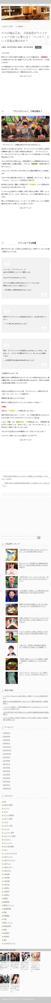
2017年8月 (6, 761)
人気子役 (6, 884)
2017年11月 (7, 750)
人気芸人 (6, 895)
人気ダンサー (7, 867)
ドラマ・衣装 (7, 826)
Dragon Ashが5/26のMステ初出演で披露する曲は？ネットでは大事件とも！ (14, 966)
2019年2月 (6, 733)
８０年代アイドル (9, 943)
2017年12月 (7, 747)
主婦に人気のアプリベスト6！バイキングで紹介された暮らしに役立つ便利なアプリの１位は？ (34, 620)
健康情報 (6, 902)
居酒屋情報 (7, 909)
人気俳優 (6, 874)
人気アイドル (7, 857)
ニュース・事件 (8, 832)
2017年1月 (6, 785)
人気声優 (6, 877)
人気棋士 (6, 888)
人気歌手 (38, 47)
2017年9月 (6, 757)
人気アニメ (7, 864)
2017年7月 (6, 764)
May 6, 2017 (27, 290)
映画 (4, 929)
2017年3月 (6, 778)
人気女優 (6, 881)
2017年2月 (6, 781)
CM (4, 801)
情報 (4, 912)
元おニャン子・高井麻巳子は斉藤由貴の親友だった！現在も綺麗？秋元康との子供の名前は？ (33, 565)
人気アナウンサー (9, 860)
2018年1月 (6, 743)
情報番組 (6, 916)
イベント (6, 808)
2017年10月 (7, 754)
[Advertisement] (25, 91)
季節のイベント (8, 905)
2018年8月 (6, 736)
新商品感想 (7, 926)
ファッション (7, 843)
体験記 (5, 898)
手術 (4, 919)
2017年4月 (6, 774)
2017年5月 (6, 771)
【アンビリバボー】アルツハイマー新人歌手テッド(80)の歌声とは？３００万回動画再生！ (35, 967)
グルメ (5, 812)
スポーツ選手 (7, 819)
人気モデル (7, 871)
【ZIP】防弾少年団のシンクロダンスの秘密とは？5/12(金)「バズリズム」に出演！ (25, 966)
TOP (7, 26)
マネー (5, 850)
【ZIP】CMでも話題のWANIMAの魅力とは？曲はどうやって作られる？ (4, 987)
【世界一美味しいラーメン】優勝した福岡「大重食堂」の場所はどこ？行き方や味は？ (33, 661)
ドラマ (5, 822)
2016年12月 (7, 788)
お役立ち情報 (7, 805)
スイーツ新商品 (8, 815)
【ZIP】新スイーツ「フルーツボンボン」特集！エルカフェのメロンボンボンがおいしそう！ (34, 579)
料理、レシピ (7, 922)
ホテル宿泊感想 (8, 846)
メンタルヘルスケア (10, 853)
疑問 (4, 940)
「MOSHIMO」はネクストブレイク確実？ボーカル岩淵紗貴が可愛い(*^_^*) (4, 966)
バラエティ (7, 839)
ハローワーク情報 (9, 836)
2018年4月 (6, 740)
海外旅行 (6, 933)
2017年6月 (6, 768)
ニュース (6, 829)
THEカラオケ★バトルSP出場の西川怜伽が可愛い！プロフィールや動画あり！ (15, 988)
